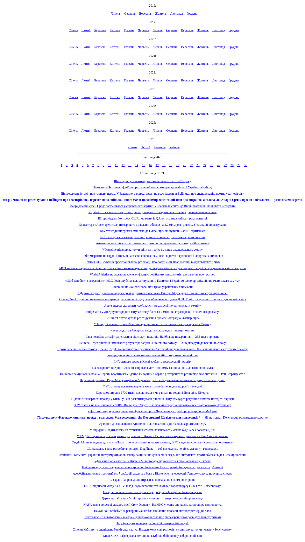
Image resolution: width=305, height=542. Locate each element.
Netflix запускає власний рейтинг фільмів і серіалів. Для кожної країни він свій (152, 237)
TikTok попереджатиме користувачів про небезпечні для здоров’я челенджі (152, 386)
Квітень (115, 30)
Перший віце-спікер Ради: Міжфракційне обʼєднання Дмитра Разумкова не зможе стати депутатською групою (152, 380)
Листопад (176, 13)
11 (116, 165)
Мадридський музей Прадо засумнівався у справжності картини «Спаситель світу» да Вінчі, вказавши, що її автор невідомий (152, 206)
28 (232, 165)
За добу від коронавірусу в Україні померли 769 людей (153, 523)
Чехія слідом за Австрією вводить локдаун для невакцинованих (152, 330)
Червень (143, 30)
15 (143, 165)
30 (245, 165)
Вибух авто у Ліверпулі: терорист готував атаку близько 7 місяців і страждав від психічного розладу (152, 311)
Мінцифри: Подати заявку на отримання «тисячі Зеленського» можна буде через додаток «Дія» (152, 430)
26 (218, 165)
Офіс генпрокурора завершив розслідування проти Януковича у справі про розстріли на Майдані (152, 411)
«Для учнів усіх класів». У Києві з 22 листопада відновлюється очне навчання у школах (153, 461)
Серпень (130, 13)
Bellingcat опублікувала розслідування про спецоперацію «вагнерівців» (152, 318)
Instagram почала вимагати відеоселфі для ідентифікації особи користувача (152, 492)
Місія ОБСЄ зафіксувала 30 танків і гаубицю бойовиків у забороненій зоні (152, 535)
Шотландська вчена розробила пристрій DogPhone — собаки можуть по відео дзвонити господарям (152, 448)
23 (198, 165)
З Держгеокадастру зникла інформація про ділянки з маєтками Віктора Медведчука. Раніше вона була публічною (153, 293)
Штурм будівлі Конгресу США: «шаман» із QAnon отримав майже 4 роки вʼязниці (152, 218)
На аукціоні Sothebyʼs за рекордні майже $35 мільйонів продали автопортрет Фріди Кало (152, 510)
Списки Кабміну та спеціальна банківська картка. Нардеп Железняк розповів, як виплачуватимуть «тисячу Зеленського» (152, 529)
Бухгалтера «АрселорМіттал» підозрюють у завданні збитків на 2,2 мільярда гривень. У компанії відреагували (152, 224)
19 (170, 165)
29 (238, 165)
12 (123, 165)
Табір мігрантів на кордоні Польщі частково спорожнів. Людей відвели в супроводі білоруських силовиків (152, 255)
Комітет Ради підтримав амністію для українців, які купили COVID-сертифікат (152, 231)
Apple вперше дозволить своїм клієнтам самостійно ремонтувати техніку (152, 305)
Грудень (192, 13)
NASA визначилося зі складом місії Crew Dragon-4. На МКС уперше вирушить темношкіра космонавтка (152, 504)
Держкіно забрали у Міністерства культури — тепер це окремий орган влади (152, 498)
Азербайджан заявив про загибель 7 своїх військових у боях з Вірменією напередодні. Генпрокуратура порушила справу (152, 473)
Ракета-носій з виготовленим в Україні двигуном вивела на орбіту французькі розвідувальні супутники (152, 517)
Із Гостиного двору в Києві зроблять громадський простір (152, 361)
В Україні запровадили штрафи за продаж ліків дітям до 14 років (152, 479)
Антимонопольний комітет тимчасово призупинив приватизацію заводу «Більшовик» (152, 243)
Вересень (145, 13)
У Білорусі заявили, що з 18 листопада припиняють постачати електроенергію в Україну (152, 324)
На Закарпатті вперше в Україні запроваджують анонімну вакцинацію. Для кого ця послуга (152, 367)
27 (225, 165)
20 (177, 165)
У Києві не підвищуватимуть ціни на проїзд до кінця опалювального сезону (152, 249)
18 (164, 165)
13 (129, 165)
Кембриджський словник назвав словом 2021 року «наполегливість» (152, 355)
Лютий (86, 30)
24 (204, 165)
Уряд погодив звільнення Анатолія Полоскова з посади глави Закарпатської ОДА (152, 423)
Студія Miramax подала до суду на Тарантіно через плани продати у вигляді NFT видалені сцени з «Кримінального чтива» (152, 442)
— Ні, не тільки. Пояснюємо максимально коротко (152, 417)
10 (109, 165)
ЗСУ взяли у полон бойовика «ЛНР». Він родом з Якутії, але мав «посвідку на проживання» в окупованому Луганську (152, 405)
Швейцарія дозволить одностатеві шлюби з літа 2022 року (152, 181)
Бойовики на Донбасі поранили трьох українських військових (152, 286)
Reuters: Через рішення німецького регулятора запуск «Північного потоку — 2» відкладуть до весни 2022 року (152, 342)
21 (184, 165)
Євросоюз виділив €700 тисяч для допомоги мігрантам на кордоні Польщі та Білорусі (152, 392)
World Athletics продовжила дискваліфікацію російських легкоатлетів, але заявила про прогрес (152, 274)
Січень (73, 30)
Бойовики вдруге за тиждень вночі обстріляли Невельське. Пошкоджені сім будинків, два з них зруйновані (152, 467)
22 (191, 165)
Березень (100, 30)
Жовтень (161, 13)
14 (136, 165)
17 (157, 165)
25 (211, 165)
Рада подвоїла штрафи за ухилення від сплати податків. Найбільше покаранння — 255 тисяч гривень (152, 336)
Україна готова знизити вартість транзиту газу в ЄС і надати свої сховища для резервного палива (153, 212)
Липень (116, 13)
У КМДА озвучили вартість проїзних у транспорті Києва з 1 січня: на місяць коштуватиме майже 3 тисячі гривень (152, 436)
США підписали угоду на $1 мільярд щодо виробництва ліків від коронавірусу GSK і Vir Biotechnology (152, 486)
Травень (129, 30)
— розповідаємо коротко (152, 199)
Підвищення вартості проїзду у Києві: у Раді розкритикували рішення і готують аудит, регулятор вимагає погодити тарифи (152, 398)
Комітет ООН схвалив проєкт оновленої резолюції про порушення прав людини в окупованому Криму (152, 262)
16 (150, 165)
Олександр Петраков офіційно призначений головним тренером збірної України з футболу (152, 187)
